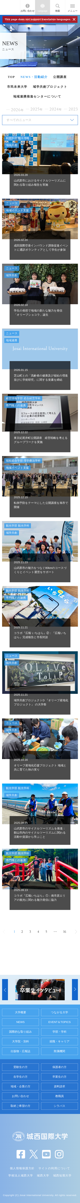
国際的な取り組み (20, 1031)
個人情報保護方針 (22, 1168)
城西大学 (43, 1175)
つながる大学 (59, 1012)
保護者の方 (59, 1067)
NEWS (20, 1022)
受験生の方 (20, 1067)
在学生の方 (20, 1076)
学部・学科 (59, 1031)
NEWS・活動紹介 (34, 77)
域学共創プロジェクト (50, 86)
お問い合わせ (28, 11)
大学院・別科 (20, 1041)
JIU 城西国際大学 (10, 7)
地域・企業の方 (20, 1086)
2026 (17, 109)
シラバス (59, 1105)
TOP (11, 77)
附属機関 (59, 1051)
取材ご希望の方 (20, 1105)
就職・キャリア (59, 1041)
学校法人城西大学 (20, 1175)
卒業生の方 (59, 1076)
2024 (55, 109)
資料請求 (59, 1086)
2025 (36, 109)
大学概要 (20, 1012)
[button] (5, 989)
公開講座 (60, 77)
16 (64, 932)
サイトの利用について (54, 1168)
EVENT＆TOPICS (59, 1022)
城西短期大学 (62, 1175)
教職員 (59, 1096)
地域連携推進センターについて (37, 96)
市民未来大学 (17, 86)
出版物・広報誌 (20, 1051)
